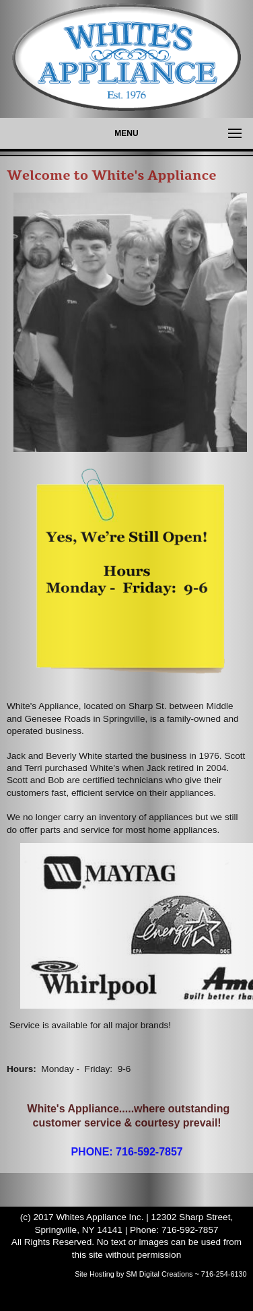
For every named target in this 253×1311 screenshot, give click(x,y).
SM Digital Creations (159, 1274)
